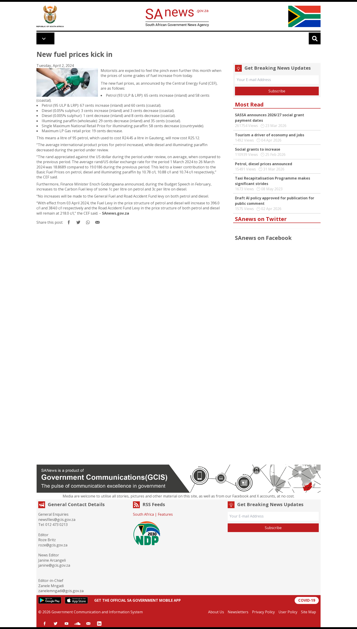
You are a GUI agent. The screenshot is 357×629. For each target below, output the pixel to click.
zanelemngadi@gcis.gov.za (61, 590)
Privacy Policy (263, 611)
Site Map (308, 611)
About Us (216, 611)
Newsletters (238, 611)
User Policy (287, 611)
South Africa (143, 514)
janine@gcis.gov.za (54, 565)
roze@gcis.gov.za (52, 545)
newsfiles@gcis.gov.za (56, 519)
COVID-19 (306, 600)
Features (165, 514)
